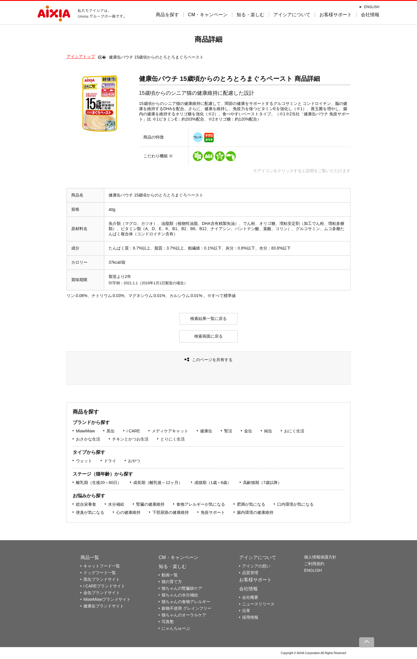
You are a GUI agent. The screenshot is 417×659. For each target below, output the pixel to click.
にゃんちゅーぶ (176, 628)
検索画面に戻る (208, 336)
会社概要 (250, 597)
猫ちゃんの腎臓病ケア (182, 588)
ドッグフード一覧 (99, 572)
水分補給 (116, 504)
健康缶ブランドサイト (103, 606)
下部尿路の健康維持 (170, 512)
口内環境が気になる (295, 504)
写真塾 (168, 621)
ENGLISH (371, 7)
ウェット (84, 460)
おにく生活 (294, 431)
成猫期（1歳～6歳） (212, 482)
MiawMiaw (85, 431)
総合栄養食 (86, 504)
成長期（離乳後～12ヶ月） (157, 482)
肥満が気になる (251, 504)
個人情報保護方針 (320, 557)
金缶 (248, 431)
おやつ (134, 460)
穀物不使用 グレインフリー (186, 608)
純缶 (268, 431)
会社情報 (370, 14)
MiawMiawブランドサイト (107, 599)
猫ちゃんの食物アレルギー (186, 601)
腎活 (228, 431)
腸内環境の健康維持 (255, 512)
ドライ (110, 460)
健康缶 (206, 431)
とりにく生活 (172, 439)
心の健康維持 (128, 512)
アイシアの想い (256, 566)
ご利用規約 (314, 563)
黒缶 (111, 431)
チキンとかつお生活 (130, 439)
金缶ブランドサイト (101, 592)
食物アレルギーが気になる (200, 504)
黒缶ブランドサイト (101, 579)
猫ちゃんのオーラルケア (184, 615)
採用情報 (250, 617)
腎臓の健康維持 (150, 504)
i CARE (133, 431)
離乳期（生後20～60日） (98, 482)
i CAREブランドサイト (104, 586)
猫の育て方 (172, 581)
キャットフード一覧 (101, 566)
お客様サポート (335, 14)
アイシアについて (291, 14)
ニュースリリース (258, 604)
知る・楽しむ (250, 14)
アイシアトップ (81, 56)
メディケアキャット (170, 431)
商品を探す (167, 14)
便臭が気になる (90, 512)
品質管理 (250, 572)
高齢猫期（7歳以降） (262, 482)
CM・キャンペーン (208, 14)
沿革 (246, 610)
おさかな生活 (88, 439)
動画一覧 (170, 575)
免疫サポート (213, 512)
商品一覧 (90, 557)
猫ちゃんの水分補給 (180, 595)
